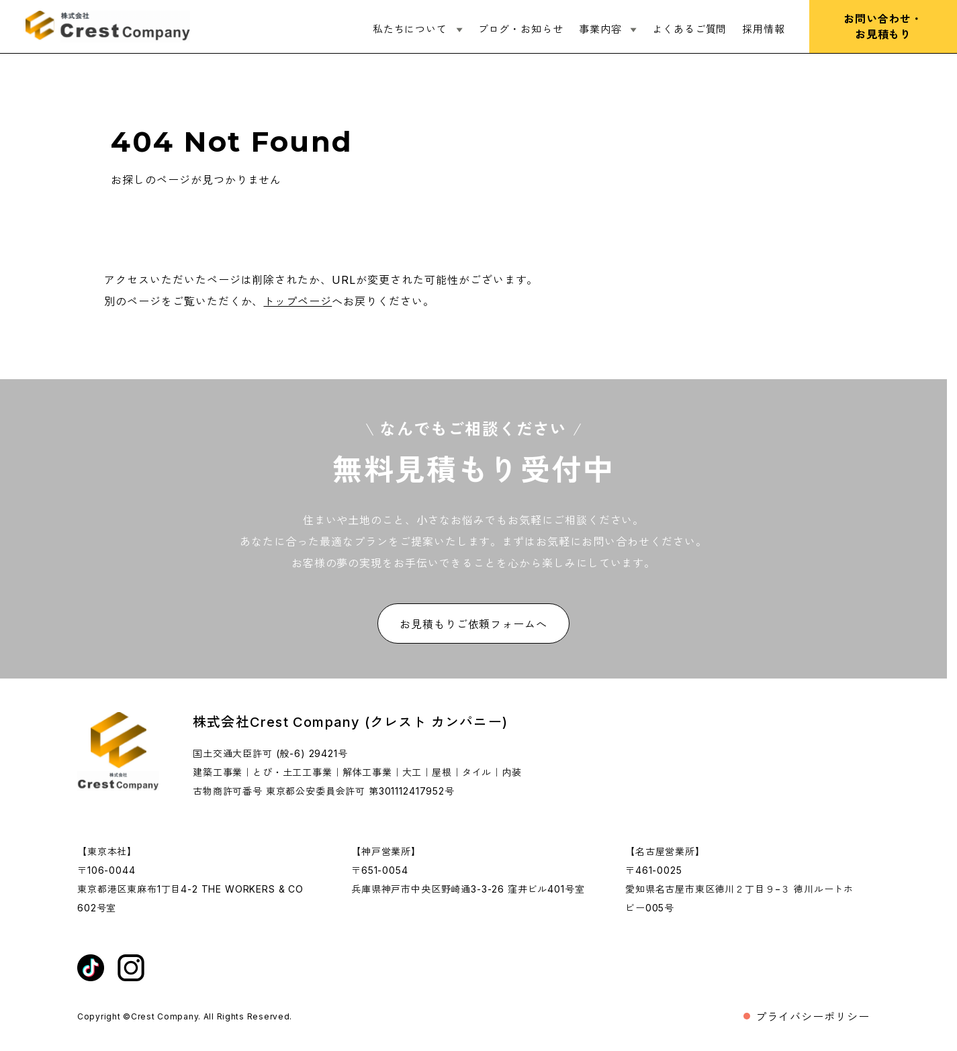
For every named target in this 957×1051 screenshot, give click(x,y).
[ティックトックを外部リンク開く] (90, 967)
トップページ (297, 301)
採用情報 (763, 29)
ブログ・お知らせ (520, 29)
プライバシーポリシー (813, 1016)
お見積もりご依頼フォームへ (473, 624)
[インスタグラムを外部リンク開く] (131, 967)
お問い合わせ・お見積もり (883, 26)
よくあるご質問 (689, 29)
